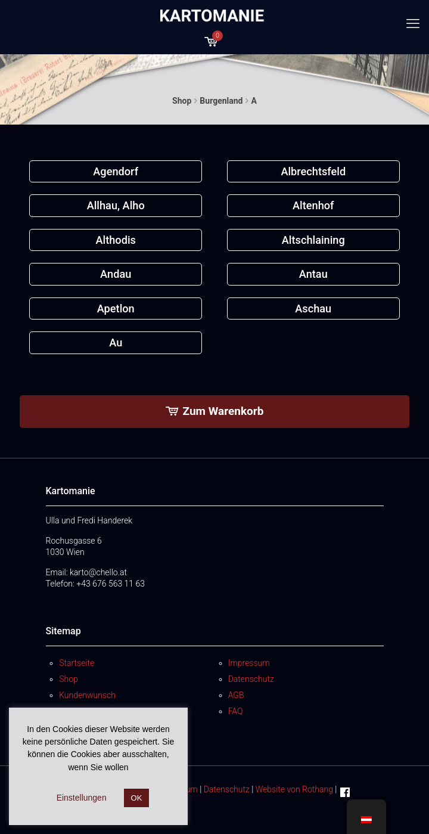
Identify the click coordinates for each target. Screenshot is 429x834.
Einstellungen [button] (82, 797)
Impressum (249, 663)
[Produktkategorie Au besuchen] (115, 342)
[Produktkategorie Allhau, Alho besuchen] (115, 205)
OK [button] (136, 797)
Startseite (76, 663)
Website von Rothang (294, 789)
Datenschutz (251, 679)
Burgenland (221, 101)
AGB (236, 695)
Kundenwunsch (87, 695)
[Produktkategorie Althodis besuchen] (115, 240)
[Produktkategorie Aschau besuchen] (313, 308)
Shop (181, 101)
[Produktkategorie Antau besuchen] (313, 273)
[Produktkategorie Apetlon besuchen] (115, 308)
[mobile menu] (413, 24)
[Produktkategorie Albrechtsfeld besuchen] (313, 171)
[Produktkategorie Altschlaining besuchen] (313, 240)
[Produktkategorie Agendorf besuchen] (115, 171)
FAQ (235, 711)
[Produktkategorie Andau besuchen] (115, 273)
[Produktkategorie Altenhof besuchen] (313, 205)
